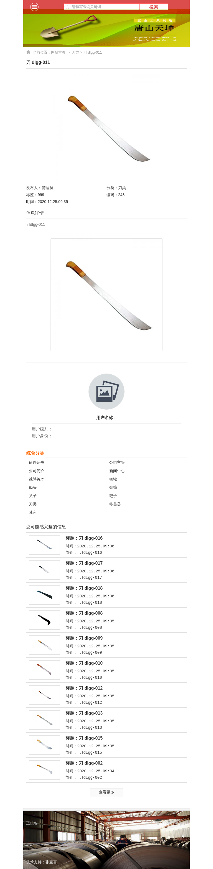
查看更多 (106, 792)
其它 (33, 512)
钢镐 (113, 487)
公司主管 (117, 462)
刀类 (75, 52)
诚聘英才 (36, 479)
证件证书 (36, 462)
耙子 (113, 496)
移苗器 (115, 504)
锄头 (33, 487)
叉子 (33, 496)
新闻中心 (117, 471)
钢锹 (113, 479)
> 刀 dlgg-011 (90, 52)
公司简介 (36, 471)
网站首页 (61, 52)
